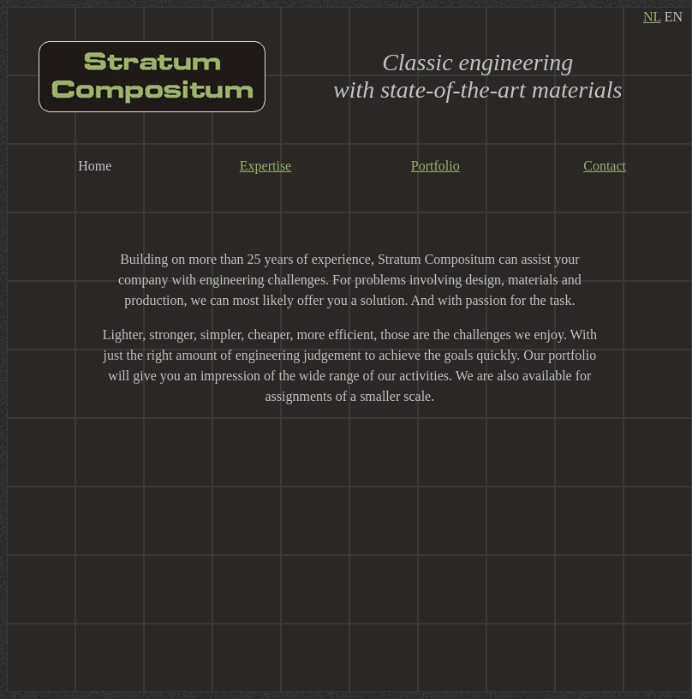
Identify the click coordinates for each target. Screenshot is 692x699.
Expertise (265, 165)
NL (652, 16)
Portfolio (435, 165)
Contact (604, 165)
